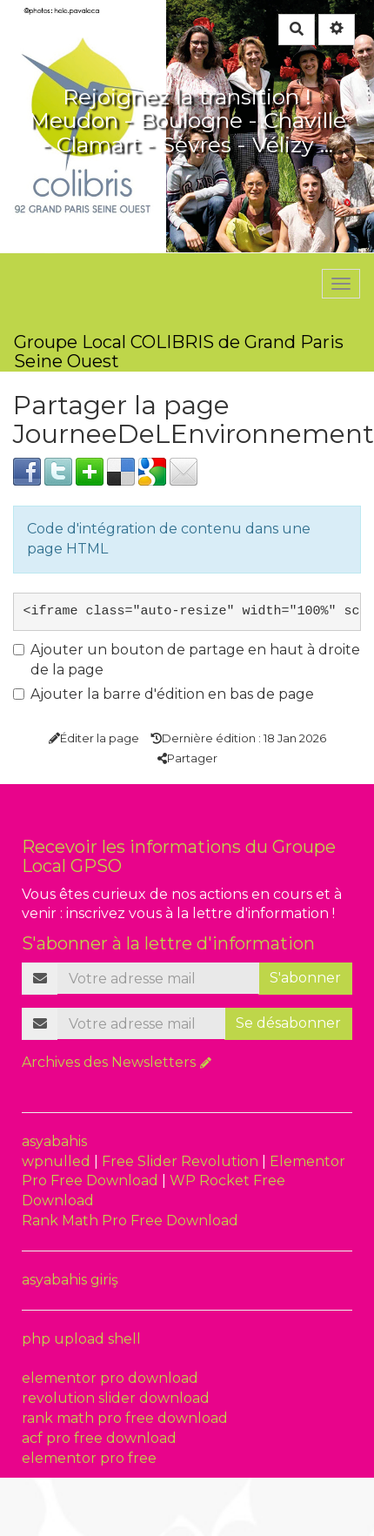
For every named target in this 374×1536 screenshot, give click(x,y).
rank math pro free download (125, 1418)
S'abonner (305, 977)
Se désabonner (288, 1023)
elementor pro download (110, 1378)
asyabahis (54, 1141)
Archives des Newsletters (109, 1062)
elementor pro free (89, 1458)
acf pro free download (99, 1438)
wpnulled (58, 1161)
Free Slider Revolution (182, 1161)
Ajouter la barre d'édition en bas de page (163, 694)
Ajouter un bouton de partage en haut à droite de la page (186, 659)
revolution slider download (116, 1398)
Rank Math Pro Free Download (130, 1220)
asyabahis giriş (70, 1279)
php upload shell (81, 1339)
